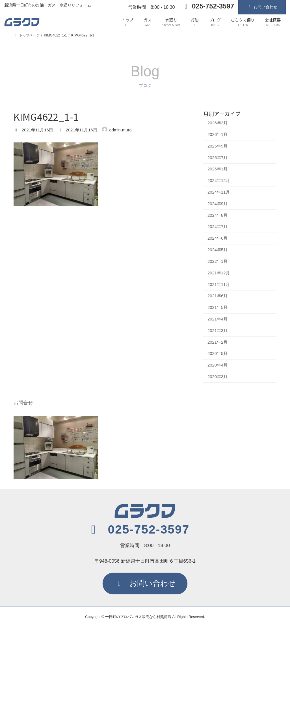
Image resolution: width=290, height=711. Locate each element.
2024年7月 (217, 226)
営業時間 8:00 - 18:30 (151, 7)
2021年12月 (218, 272)
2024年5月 (217, 250)
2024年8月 (217, 215)
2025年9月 (217, 146)
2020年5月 (217, 353)
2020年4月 (217, 365)
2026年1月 (217, 134)
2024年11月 (218, 192)
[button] (138, 529)
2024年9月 (217, 203)
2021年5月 (217, 307)
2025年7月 (217, 157)
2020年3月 (217, 376)
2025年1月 (217, 169)
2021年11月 (218, 284)
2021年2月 (217, 342)
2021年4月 (217, 319)
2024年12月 (218, 180)
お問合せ (23, 403)
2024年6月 (217, 238)
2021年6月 (217, 296)
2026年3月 (217, 123)
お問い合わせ (262, 7)
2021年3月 (217, 330)
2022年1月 (217, 261)
